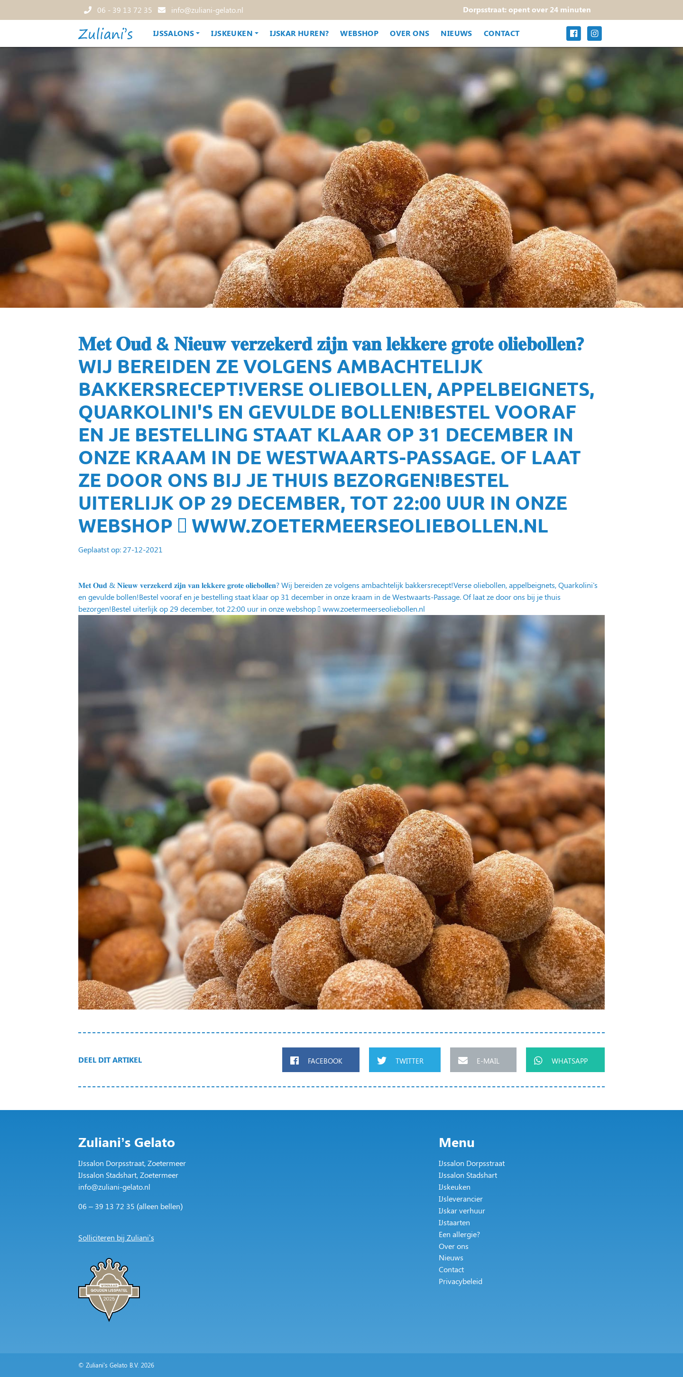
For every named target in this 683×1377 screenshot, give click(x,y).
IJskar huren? (299, 33)
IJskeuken (232, 33)
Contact (502, 33)
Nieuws (456, 33)
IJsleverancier (461, 1198)
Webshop (359, 33)
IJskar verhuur (462, 1210)
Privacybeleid (460, 1281)
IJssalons (173, 33)
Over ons (409, 33)
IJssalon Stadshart (468, 1175)
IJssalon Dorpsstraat (472, 1163)
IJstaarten (454, 1222)
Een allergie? (459, 1234)
